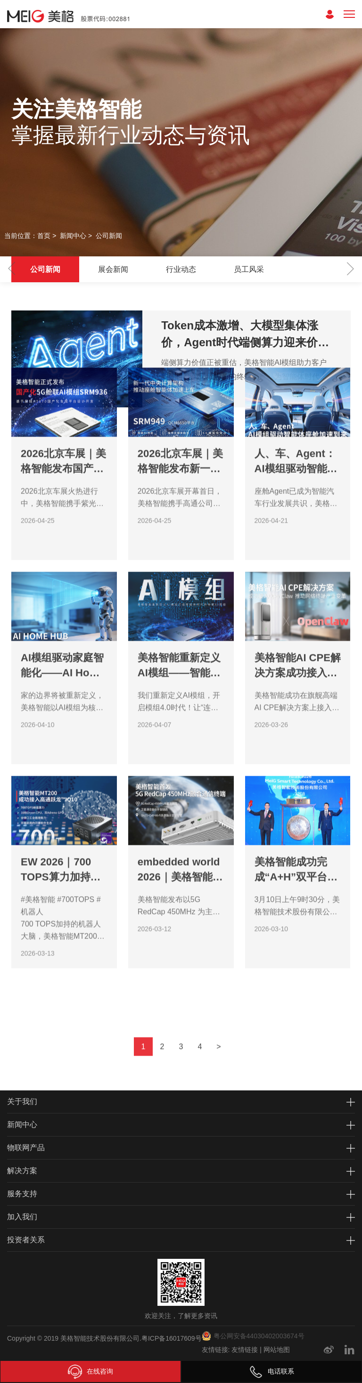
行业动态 (181, 269)
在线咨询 (90, 1372)
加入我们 (22, 1217)
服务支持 (22, 1194)
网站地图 (276, 1349)
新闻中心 (73, 235)
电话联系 (271, 1372)
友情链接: (216, 1349)
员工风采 (249, 269)
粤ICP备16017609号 (171, 1338)
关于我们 (22, 1101)
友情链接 (244, 1349)
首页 (43, 235)
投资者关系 (26, 1240)
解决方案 (22, 1171)
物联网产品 (26, 1148)
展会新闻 (113, 269)
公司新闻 (109, 235)
